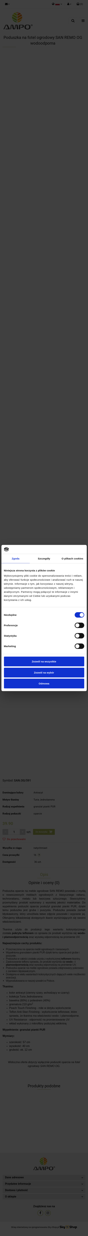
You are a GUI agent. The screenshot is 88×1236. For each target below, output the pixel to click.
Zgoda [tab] (15, 558)
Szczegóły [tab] (44, 558)
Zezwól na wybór (44, 672)
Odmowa (44, 683)
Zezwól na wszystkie (44, 661)
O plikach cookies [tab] (72, 558)
